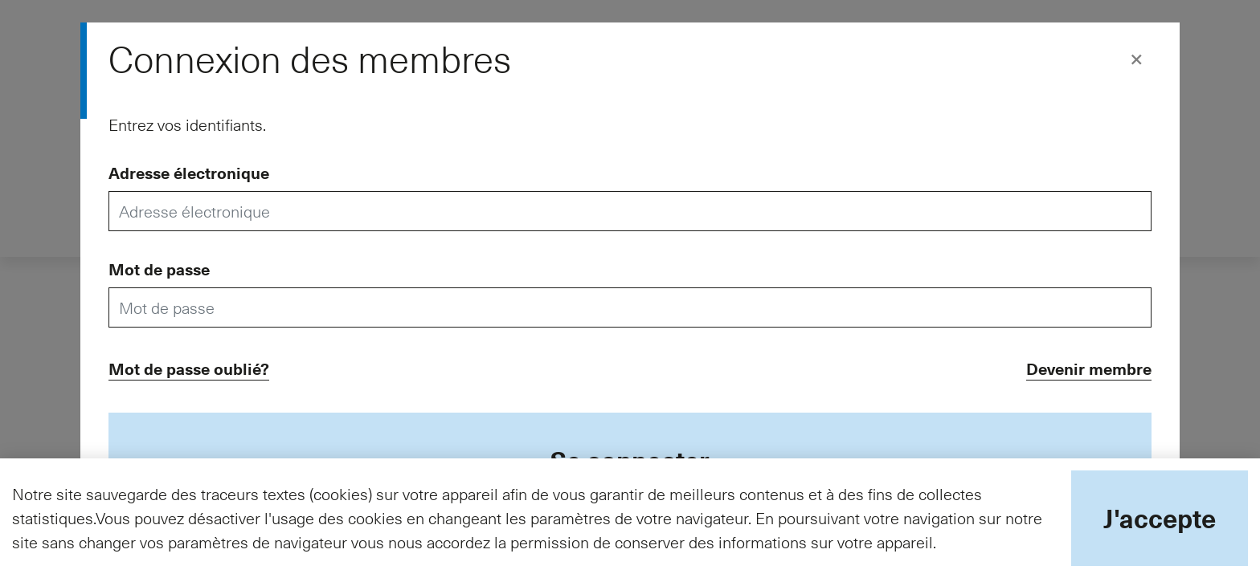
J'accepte (1159, 518)
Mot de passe (159, 269)
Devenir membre (1089, 368)
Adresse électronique (188, 173)
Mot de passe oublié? (188, 368)
